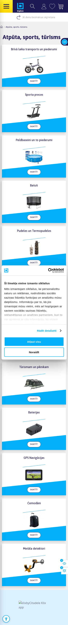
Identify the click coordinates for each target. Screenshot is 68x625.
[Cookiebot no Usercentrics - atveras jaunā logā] (48, 270)
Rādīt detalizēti (46, 330)
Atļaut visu (34, 341)
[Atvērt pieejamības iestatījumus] (6, 618)
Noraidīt (34, 352)
